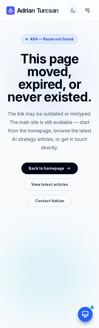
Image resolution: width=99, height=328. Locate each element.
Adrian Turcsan (32, 10)
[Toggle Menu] (87, 10)
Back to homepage (49, 168)
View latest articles (49, 184)
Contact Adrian (49, 200)
